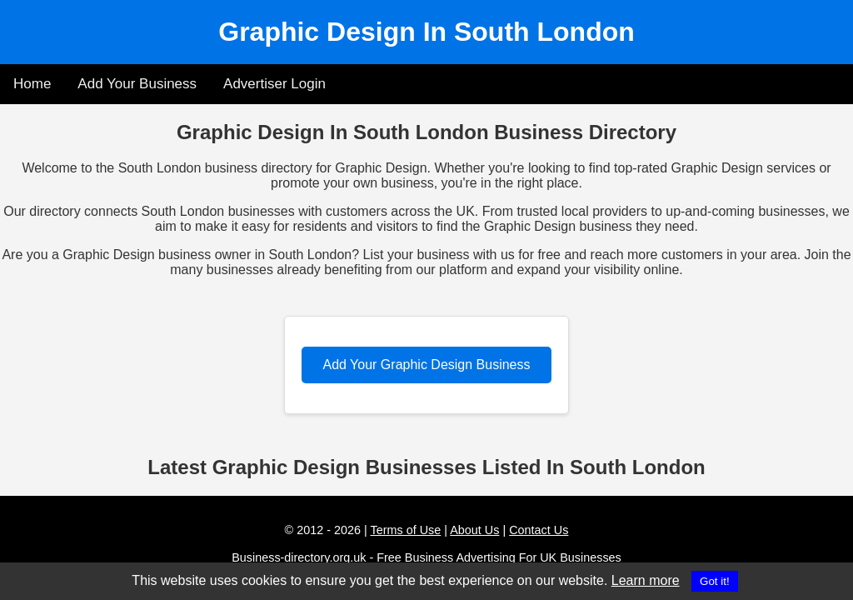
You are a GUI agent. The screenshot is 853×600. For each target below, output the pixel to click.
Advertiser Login (274, 84)
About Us (474, 530)
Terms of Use (406, 530)
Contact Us (538, 530)
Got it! (715, 581)
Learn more (645, 580)
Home (32, 84)
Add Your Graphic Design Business (426, 365)
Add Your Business (137, 84)
